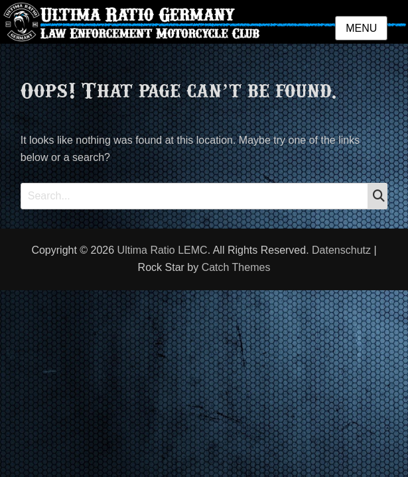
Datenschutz (341, 250)
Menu (361, 28)
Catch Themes (236, 267)
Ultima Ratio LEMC (162, 250)
